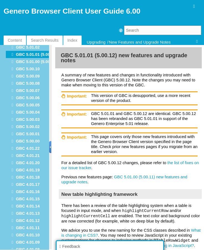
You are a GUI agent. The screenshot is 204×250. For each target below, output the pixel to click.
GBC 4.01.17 (28, 184)
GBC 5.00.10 (28, 69)
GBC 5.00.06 (28, 98)
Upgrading (96, 42)
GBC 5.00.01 (28, 134)
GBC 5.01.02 (28, 47)
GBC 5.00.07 (28, 90)
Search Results (44, 40)
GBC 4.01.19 (28, 170)
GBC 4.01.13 (28, 213)
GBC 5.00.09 (28, 76)
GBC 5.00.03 (28, 119)
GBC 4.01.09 (28, 242)
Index (72, 40)
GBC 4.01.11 (28, 228)
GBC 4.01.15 (28, 199)
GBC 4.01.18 (28, 177)
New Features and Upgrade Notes (139, 42)
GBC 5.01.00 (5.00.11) (36, 61)
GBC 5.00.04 (28, 112)
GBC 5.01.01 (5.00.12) (36, 54)
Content (15, 40)
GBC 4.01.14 (28, 206)
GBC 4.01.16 (28, 191)
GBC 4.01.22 (28, 148)
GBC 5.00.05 (28, 105)
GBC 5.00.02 (28, 126)
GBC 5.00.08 (28, 83)
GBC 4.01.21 (28, 155)
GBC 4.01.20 (28, 163)
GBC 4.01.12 (28, 220)
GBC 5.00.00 (28, 141)
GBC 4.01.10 (28, 235)
